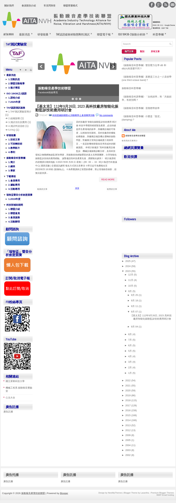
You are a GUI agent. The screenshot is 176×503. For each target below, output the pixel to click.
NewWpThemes (115, 493)
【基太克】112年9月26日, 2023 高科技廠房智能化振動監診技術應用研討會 (76, 108)
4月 (130, 356)
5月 (130, 351)
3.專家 (11, 170)
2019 (128, 395)
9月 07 (135, 311)
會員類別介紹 (29, 5)
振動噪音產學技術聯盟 (54, 88)
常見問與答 (50, 5)
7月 (130, 339)
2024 (128, 266)
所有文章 (155, 51)
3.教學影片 (14, 148)
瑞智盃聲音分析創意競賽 (19, 194)
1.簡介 (11, 162)
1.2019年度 (14, 199)
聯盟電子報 (106, 32)
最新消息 (27, 32)
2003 (128, 450)
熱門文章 (129, 51)
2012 (128, 430)
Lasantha (145, 493)
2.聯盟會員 (14, 213)
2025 (128, 261)
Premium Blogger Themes (162, 493)
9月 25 (135, 295)
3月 (130, 361)
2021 (128, 385)
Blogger (64, 493)
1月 (130, 373)
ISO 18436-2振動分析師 (134, 32)
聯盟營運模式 (70, 5)
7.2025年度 (14, 102)
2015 (128, 415)
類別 (142, 51)
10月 (131, 285)
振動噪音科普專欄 (15, 158)
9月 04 (135, 326)
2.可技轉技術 (15, 143)
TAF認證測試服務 (15, 107)
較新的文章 (42, 189)
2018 (128, 400)
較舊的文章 (112, 189)
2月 (130, 367)
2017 (128, 405)
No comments (106, 115)
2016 (128, 410)
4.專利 (11, 152)
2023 (128, 271)
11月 (131, 280)
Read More (108, 179)
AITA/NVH (8, 34)
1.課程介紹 (14, 97)
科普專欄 (160, 32)
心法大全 (10, 397)
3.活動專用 (14, 189)
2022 (128, 380)
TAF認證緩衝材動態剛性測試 (75, 32)
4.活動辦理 (14, 221)
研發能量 (45, 32)
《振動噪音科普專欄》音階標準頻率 (141, 108)
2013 (128, 425)
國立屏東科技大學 (15, 381)
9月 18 (135, 300)
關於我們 (9, 5)
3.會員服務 (14, 217)
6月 (130, 345)
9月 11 (135, 306)
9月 (130, 291)
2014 (128, 420)
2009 (128, 435)
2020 (128, 390)
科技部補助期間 (14, 204)
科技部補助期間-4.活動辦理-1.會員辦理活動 (73, 115)
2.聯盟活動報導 (16, 83)
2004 (128, 445)
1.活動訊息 (14, 79)
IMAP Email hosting (165, 495)
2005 (128, 440)
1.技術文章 (14, 139)
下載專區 (11, 176)
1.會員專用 (14, 180)
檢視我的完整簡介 (130, 141)
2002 (128, 455)
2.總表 (11, 166)
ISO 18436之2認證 (16, 93)
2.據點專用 (14, 184)
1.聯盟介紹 (14, 209)
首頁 (77, 188)
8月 (130, 334)
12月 (131, 274)
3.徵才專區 (14, 87)
